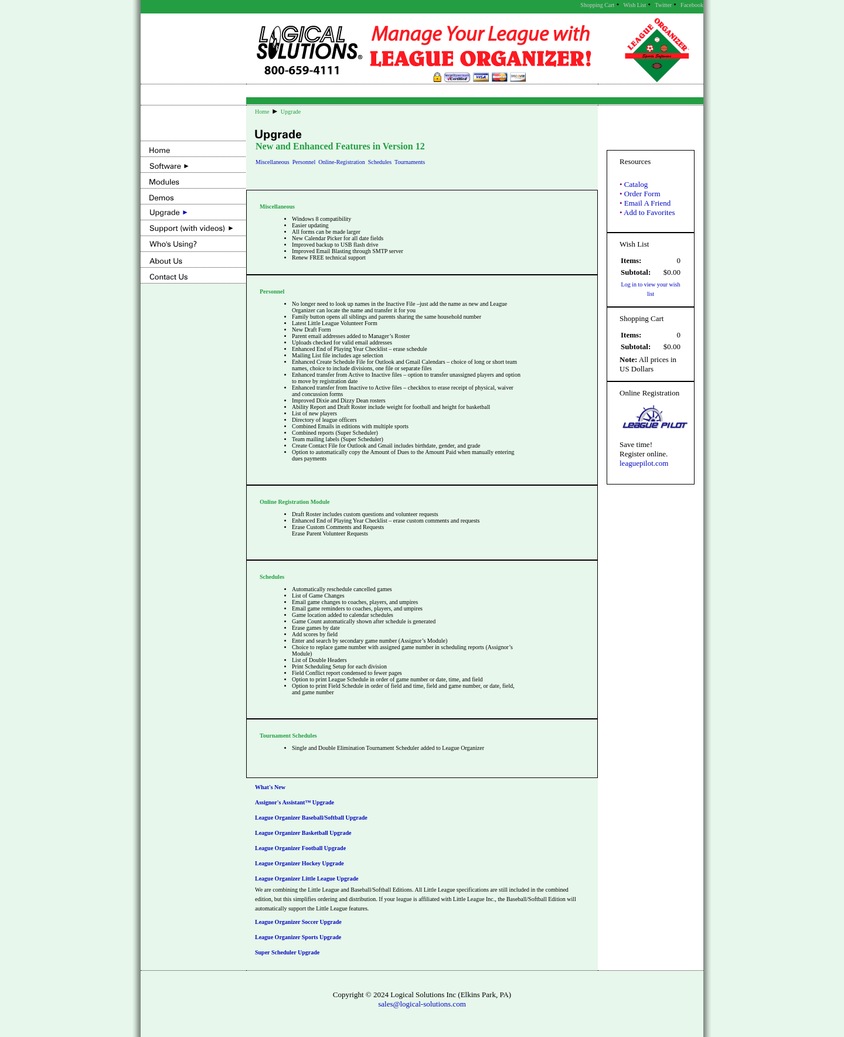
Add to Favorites (649, 212)
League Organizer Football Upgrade (300, 848)
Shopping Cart (597, 5)
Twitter (663, 5)
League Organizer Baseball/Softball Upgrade (311, 817)
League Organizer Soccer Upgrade (298, 922)
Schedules (380, 162)
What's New (270, 787)
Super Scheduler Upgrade (287, 952)
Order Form (642, 193)
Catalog (636, 184)
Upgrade (291, 111)
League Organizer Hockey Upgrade (299, 863)
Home (262, 111)
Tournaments (409, 162)
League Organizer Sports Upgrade (298, 937)
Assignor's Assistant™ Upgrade (294, 802)
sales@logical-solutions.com (422, 1004)
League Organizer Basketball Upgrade (303, 833)
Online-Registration (341, 162)
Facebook (691, 5)
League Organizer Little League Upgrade (306, 878)
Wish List (634, 5)
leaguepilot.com (644, 463)
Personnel (303, 162)
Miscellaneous (273, 162)
